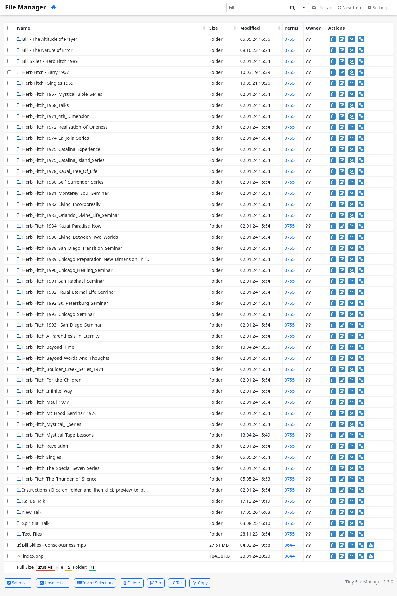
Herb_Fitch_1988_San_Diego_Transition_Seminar (69, 248)
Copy (200, 583)
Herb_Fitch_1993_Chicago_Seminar (56, 314)
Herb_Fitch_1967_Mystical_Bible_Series (59, 94)
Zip (155, 583)
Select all (18, 583)
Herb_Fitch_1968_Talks (43, 105)
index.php (30, 556)
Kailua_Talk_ (32, 501)
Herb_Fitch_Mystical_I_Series (49, 424)
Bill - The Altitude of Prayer (47, 39)
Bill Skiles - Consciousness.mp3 (51, 545)
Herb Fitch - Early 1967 (43, 72)
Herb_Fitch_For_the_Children (49, 380)
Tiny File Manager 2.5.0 (369, 582)
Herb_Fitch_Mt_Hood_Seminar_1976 (57, 413)
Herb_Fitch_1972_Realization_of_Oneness (62, 127)
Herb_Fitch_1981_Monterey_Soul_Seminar (63, 193)
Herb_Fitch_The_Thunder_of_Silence (56, 479)
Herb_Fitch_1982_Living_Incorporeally (59, 204)
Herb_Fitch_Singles (39, 457)
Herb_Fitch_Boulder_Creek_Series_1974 (60, 369)
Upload (322, 7)
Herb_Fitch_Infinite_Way (44, 391)
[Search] (256, 7)
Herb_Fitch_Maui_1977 (43, 402)
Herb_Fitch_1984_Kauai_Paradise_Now (59, 226)
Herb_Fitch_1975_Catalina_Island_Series (61, 160)
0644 (289, 545)
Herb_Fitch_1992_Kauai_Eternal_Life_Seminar (66, 292)
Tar (177, 583)
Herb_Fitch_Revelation (42, 446)
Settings (378, 7)
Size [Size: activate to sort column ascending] (213, 28)
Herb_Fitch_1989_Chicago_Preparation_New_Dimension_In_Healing (89, 259)
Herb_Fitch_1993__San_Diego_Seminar (59, 325)
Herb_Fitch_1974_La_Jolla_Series (53, 138)
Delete (131, 583)
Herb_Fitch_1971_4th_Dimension (53, 116)
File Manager (25, 7)
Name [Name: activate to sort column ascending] (23, 28)
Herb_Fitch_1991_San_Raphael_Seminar (60, 281)
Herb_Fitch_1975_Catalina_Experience (58, 149)
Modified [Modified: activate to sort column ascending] (250, 28)
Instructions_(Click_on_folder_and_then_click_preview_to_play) (83, 490)
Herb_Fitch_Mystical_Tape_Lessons (55, 435)
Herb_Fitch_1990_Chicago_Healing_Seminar (65, 270)
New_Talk (29, 512)
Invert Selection (95, 583)
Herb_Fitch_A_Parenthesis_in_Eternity (58, 336)
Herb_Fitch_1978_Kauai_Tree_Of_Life (57, 171)
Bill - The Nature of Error (45, 50)
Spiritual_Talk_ (34, 523)
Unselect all (53, 583)
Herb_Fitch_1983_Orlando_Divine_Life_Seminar (68, 215)
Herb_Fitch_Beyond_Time (45, 347)
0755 (289, 39)
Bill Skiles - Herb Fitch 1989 (47, 61)
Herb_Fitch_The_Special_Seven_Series (58, 468)
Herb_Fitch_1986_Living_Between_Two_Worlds (67, 237)
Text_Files (29, 534)
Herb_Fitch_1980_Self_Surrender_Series (60, 182)
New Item (350, 7)
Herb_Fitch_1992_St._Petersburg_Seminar (62, 303)
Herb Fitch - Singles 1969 (45, 83)
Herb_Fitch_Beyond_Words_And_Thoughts (63, 358)
